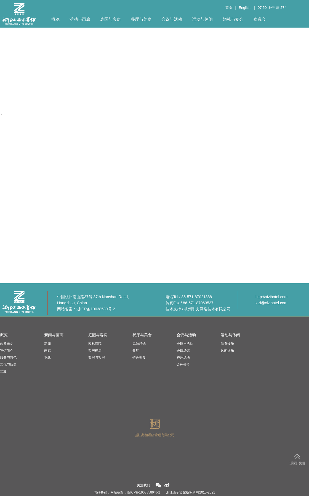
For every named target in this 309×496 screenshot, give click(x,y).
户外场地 (183, 357)
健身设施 (227, 344)
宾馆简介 (6, 351)
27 (282, 8)
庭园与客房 (110, 19)
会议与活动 (171, 19)
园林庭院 (95, 344)
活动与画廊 (80, 19)
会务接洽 (183, 364)
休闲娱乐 (227, 351)
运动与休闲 (202, 19)
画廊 (47, 351)
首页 (229, 8)
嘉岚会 (259, 19)
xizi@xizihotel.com (271, 303)
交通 (3, 371)
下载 (47, 357)
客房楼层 (95, 351)
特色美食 (139, 357)
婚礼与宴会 (233, 19)
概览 (55, 19)
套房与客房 (96, 357)
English (245, 8)
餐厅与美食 (141, 19)
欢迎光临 (6, 344)
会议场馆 (183, 351)
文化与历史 (8, 364)
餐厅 (135, 351)
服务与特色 (8, 357)
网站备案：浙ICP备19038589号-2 (86, 309)
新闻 (47, 344)
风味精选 (139, 344)
